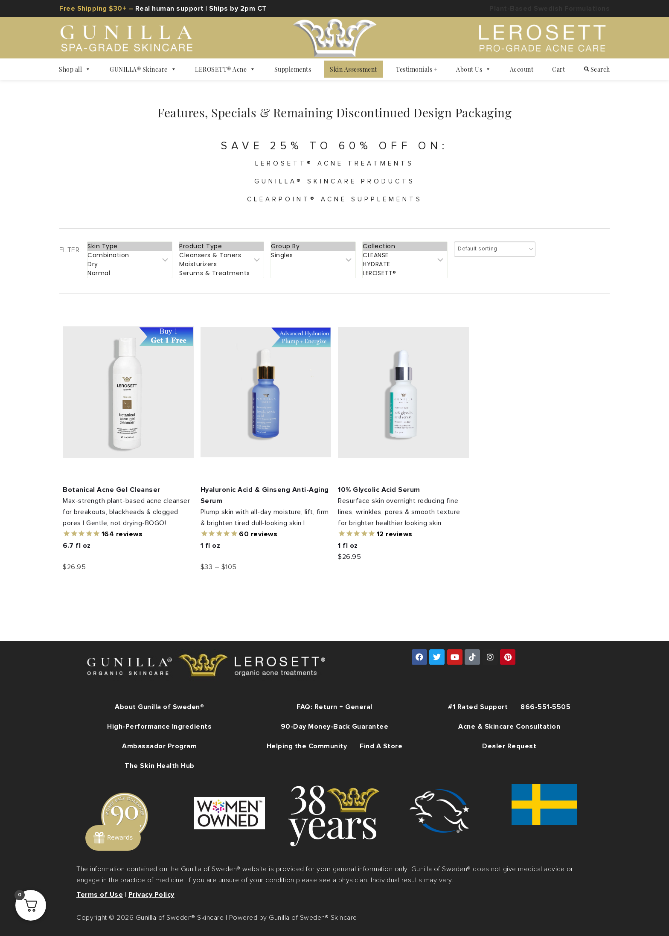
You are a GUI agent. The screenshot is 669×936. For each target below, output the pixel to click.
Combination (129, 255)
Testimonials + (416, 69)
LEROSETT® (405, 273)
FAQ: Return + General (334, 706)
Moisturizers (221, 264)
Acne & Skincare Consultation (509, 726)
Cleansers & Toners (221, 255)
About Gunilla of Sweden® (159, 706)
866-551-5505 (545, 706)
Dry (129, 264)
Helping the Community (307, 746)
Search (597, 69)
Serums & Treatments (221, 273)
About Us (473, 69)
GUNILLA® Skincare (143, 69)
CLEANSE (405, 255)
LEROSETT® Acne (225, 69)
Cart (558, 69)
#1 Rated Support (478, 706)
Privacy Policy (151, 894)
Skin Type (129, 246)
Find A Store (381, 746)
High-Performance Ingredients (159, 726)
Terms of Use (99, 894)
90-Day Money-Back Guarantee (335, 726)
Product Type (221, 246)
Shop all (75, 69)
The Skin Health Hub (160, 765)
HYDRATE (405, 264)
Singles (313, 255)
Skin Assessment (353, 69)
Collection (405, 246)
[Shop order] (494, 249)
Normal (129, 273)
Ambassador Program (159, 746)
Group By (313, 246)
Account (522, 69)
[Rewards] (113, 838)
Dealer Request (509, 746)
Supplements (292, 69)
